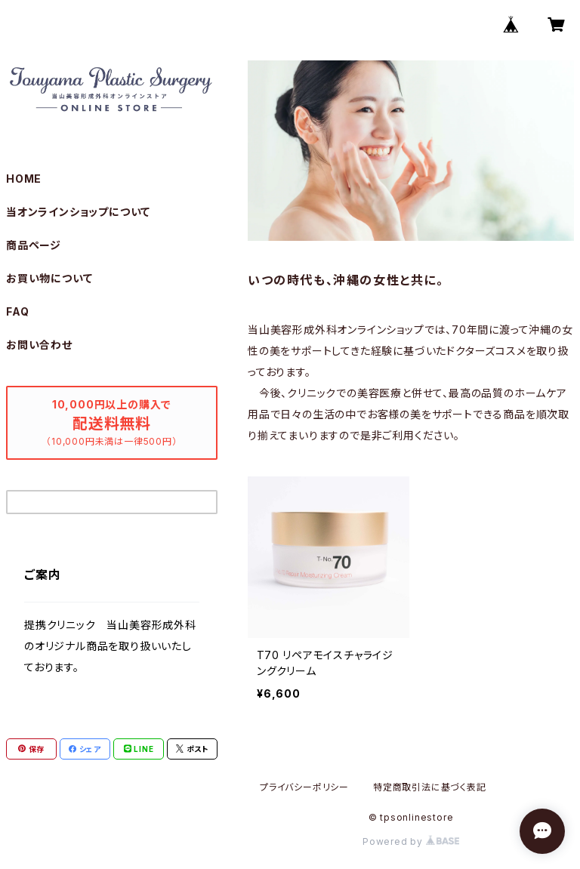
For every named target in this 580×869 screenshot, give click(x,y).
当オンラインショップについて (78, 211)
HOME (24, 178)
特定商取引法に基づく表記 (429, 787)
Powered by (410, 841)
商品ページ (33, 245)
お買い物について (49, 278)
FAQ (17, 311)
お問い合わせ (39, 344)
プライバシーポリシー (304, 787)
